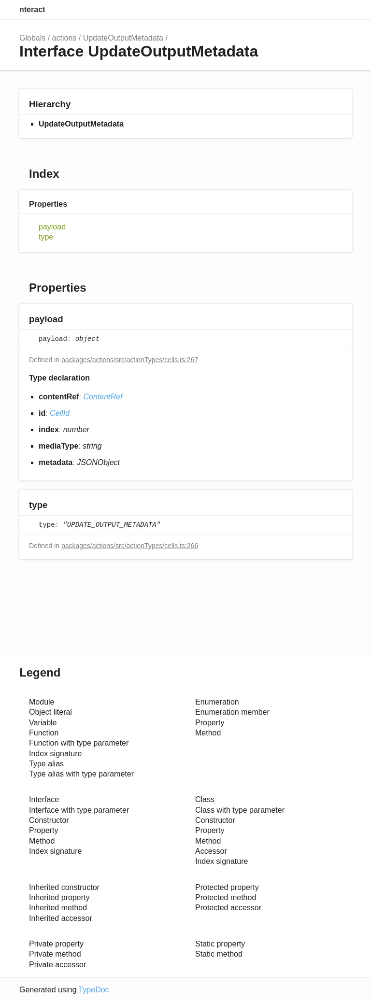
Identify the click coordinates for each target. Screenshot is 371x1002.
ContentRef (102, 397)
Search (301, 9)
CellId (60, 413)
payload (52, 227)
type (46, 237)
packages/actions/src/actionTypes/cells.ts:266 (129, 546)
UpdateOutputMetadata (123, 38)
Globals (32, 38)
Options (320, 9)
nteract (32, 9)
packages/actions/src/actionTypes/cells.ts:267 (129, 360)
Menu (342, 9)
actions (64, 38)
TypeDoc (93, 990)
